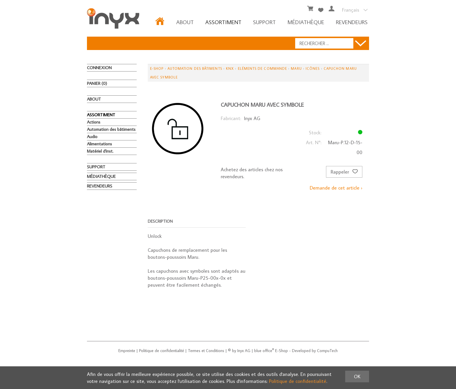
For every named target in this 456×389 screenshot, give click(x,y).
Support (264, 22)
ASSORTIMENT (223, 22)
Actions (93, 122)
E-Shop (156, 68)
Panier (97, 83)
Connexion (99, 67)
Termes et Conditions (206, 350)
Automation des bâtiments (111, 129)
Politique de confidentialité (161, 350)
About (185, 22)
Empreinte (126, 350)
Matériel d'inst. (100, 151)
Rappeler (344, 171)
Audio (92, 136)
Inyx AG (243, 350)
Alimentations (99, 144)
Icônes (313, 68)
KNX (230, 68)
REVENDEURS (352, 22)
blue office (264, 350)
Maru (296, 68)
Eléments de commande (262, 68)
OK (357, 376)
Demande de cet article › (336, 188)
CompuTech (327, 350)
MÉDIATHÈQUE (305, 22)
